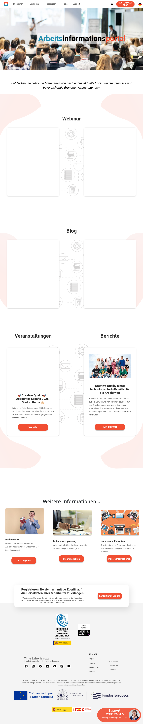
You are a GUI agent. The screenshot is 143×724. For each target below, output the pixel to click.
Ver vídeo (33, 427)
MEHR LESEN (110, 427)
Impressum (113, 661)
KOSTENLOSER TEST (125, 4)
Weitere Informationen (119, 559)
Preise (65, 4)
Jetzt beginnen (23, 560)
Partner (92, 672)
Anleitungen (94, 667)
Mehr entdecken (71, 559)
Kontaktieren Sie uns (109, 596)
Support (76, 4)
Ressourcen (51, 4)
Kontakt (92, 663)
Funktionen (18, 4)
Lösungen (34, 4)
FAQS (91, 659)
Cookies (112, 669)
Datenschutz (114, 665)
